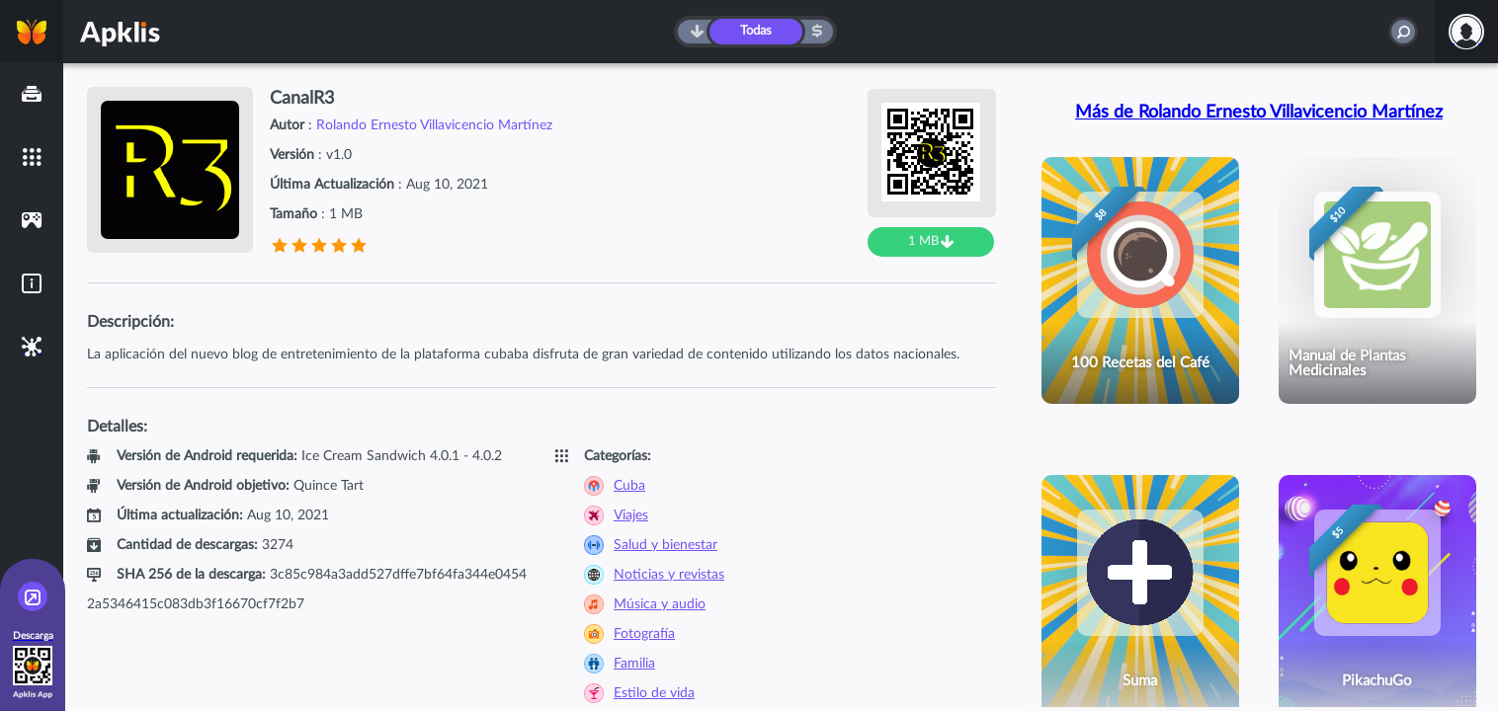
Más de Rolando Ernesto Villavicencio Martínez (1259, 112)
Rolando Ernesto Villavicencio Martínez (434, 125)
